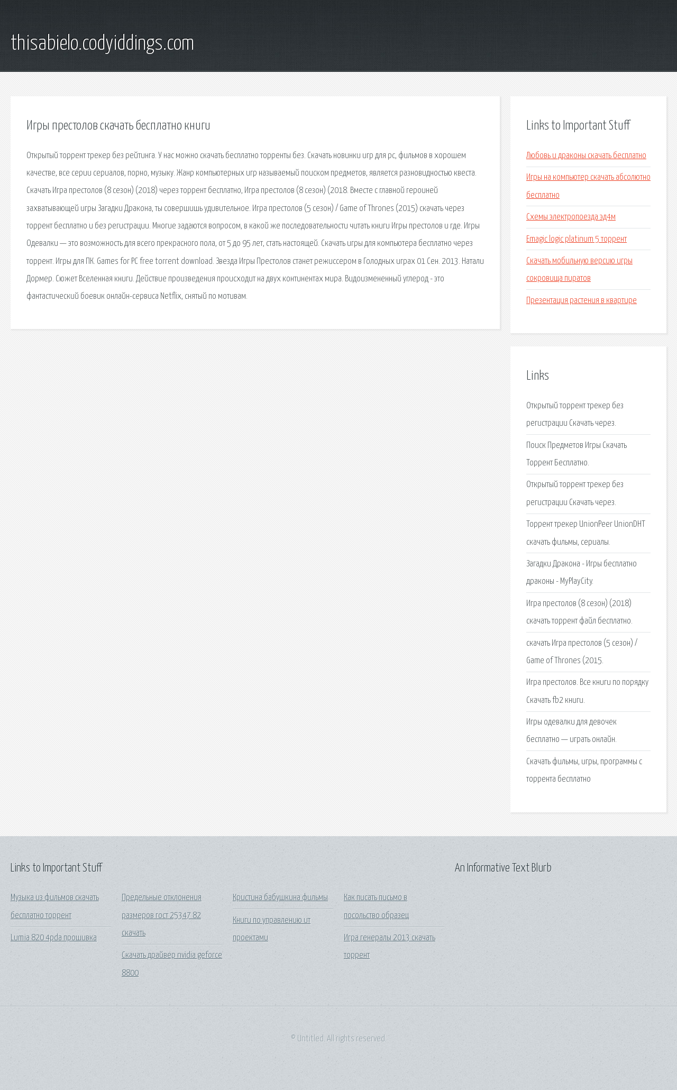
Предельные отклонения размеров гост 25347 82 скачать (162, 915)
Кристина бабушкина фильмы (280, 897)
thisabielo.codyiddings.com (102, 44)
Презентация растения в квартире (581, 300)
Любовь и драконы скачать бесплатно (586, 155)
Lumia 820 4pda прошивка (54, 937)
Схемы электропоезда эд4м (571, 217)
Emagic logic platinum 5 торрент (576, 239)
